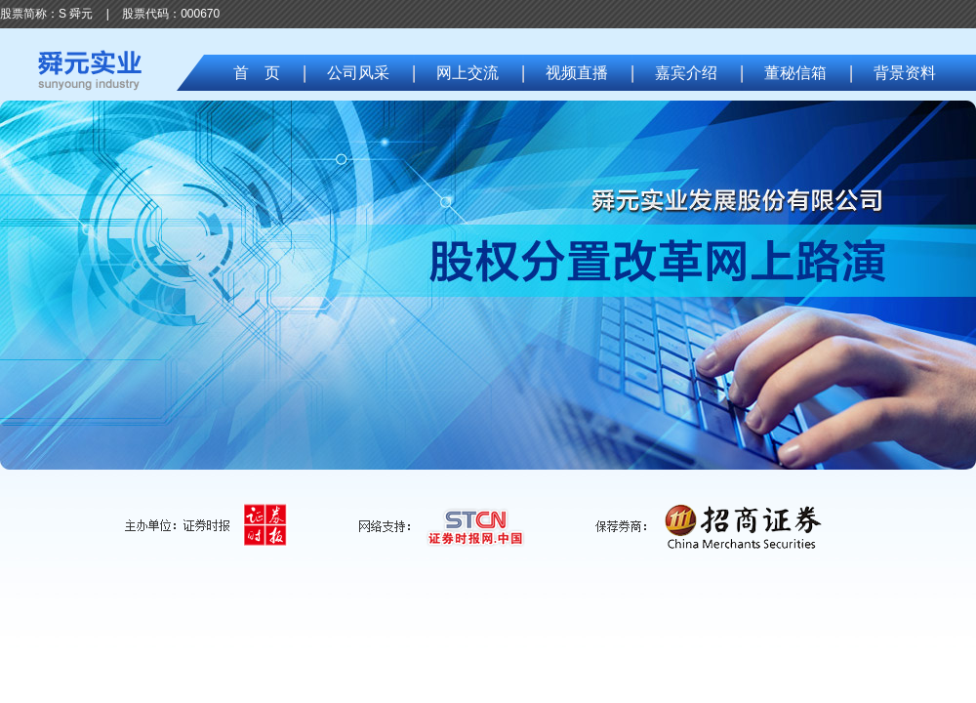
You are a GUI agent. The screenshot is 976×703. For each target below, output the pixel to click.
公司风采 (358, 72)
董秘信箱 (795, 72)
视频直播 (577, 72)
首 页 (256, 72)
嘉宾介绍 (686, 72)
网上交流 (467, 72)
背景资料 (905, 72)
